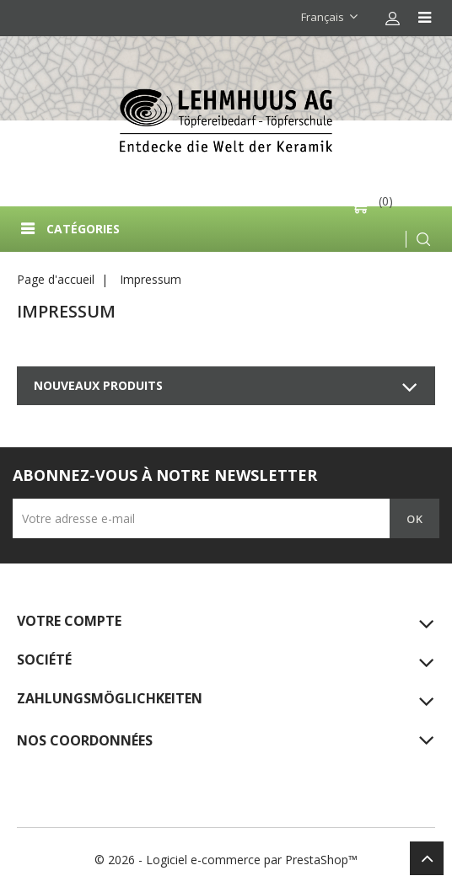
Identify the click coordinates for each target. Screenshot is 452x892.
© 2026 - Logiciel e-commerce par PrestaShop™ (226, 860)
